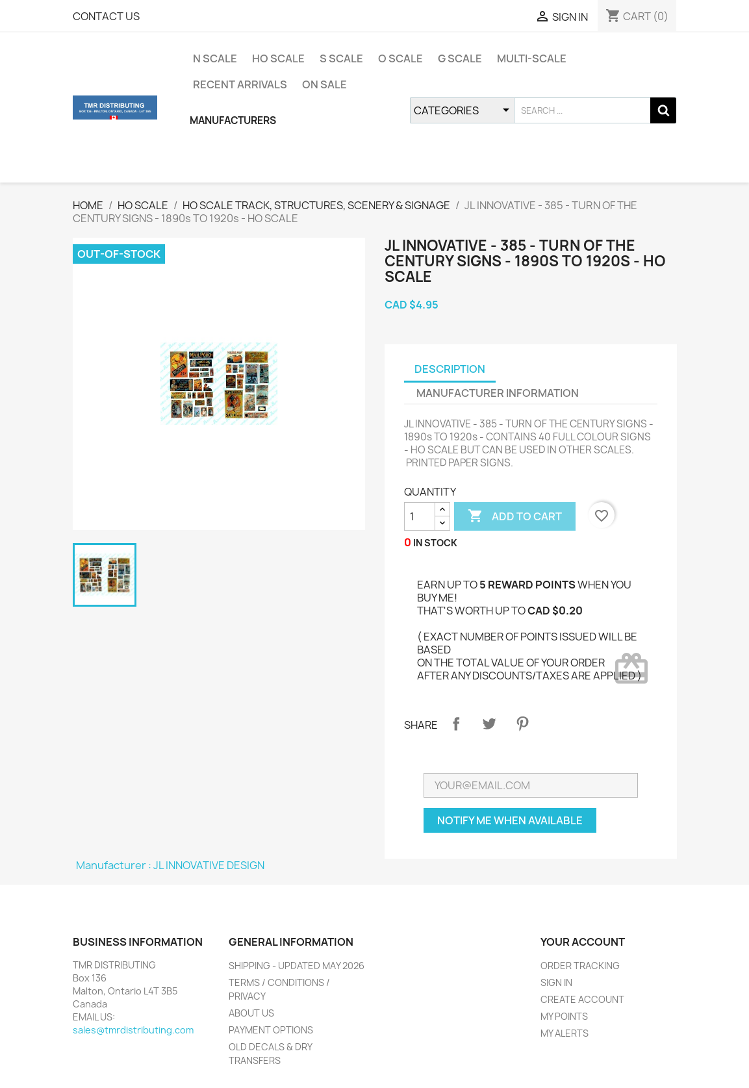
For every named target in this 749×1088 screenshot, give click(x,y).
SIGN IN (556, 982)
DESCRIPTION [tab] (449, 369)
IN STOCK (435, 543)
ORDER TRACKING (580, 965)
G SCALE (460, 58)
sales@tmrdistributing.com (133, 1030)
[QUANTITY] (419, 516)
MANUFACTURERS (233, 120)
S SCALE (341, 58)
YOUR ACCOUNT (582, 942)
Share (456, 724)
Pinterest (522, 724)
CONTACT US (106, 16)
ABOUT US (251, 1013)
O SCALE (400, 58)
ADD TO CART (515, 516)
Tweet (489, 724)
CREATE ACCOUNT (582, 999)
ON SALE (324, 84)
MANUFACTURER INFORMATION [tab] (497, 393)
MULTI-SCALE (531, 58)
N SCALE (215, 58)
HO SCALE (278, 58)
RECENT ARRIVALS (240, 84)
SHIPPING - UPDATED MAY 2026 (296, 965)
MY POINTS (564, 1016)
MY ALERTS (564, 1033)
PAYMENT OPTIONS (271, 1030)
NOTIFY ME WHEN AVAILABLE (510, 820)
